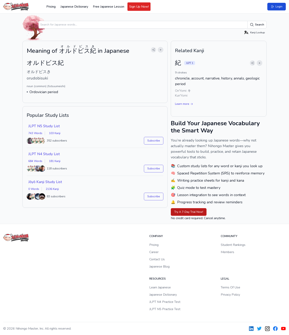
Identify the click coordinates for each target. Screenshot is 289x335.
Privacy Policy (230, 294)
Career (154, 252)
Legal (225, 279)
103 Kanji (54, 133)
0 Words (33, 189)
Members (227, 252)
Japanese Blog (159, 266)
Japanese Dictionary (74, 6)
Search (257, 25)
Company (156, 236)
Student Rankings (233, 245)
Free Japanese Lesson (108, 6)
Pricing (51, 6)
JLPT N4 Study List (44, 154)
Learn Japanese (160, 287)
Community (229, 236)
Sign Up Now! (139, 6)
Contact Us (157, 259)
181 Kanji (54, 161)
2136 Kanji (52, 189)
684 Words (35, 161)
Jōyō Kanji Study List (45, 181)
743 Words (35, 133)
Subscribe (153, 141)
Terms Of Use (230, 287)
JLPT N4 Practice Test (164, 302)
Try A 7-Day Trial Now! (188, 212)
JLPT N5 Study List (44, 126)
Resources (157, 279)
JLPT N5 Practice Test (164, 309)
